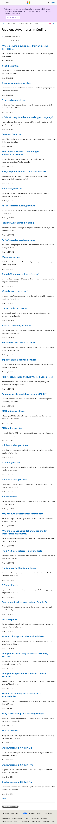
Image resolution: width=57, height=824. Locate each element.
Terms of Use (25, 821)
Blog (27, 818)
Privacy (43, 818)
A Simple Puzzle (10, 584)
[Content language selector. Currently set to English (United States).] (11, 813)
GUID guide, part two (12, 428)
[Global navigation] (2, 3)
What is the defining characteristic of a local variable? (21, 695)
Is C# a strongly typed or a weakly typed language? (27, 117)
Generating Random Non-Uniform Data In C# (24, 602)
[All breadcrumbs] (3, 23)
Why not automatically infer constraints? (22, 513)
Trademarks (35, 821)
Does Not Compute (11, 134)
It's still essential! (10, 65)
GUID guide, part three (13, 410)
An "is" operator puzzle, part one (18, 239)
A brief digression (11, 462)
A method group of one (14, 99)
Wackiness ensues (11, 256)
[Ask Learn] (50, 23)
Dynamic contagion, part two (16, 82)
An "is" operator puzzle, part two (18, 205)
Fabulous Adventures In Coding (28, 23)
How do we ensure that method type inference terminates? (20, 153)
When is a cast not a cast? (15, 291)
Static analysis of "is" (12, 188)
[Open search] (48, 3)
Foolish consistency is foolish (16, 325)
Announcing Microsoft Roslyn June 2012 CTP (24, 393)
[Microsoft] (28, 2)
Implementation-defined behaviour (19, 359)
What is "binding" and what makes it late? (23, 636)
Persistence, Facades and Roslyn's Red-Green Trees (27, 376)
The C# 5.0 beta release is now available (22, 550)
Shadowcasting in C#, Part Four (17, 781)
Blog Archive (11, 23)
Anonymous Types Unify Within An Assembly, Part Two (25, 655)
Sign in (53, 3)
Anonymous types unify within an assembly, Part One (24, 675)
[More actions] (53, 23)
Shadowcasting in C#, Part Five (17, 764)
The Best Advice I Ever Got (15, 308)
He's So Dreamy (9, 730)
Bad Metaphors (9, 619)
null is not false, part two (14, 479)
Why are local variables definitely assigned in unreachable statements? (24, 532)
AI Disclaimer (6, 818)
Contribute (35, 818)
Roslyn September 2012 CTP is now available (24, 171)
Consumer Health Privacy (9, 821)
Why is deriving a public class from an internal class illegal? (25, 47)
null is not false (9, 496)
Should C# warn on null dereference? (20, 274)
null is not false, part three (15, 445)
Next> (4, 798)
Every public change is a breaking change (23, 713)
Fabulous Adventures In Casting (18, 222)
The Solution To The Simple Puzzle (19, 567)
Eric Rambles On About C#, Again (19, 342)
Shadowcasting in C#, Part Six (17, 747)
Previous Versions (17, 818)
